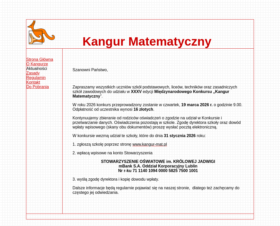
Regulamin (36, 78)
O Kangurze (37, 64)
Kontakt (33, 82)
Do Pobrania (37, 87)
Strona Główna (39, 59)
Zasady (32, 73)
